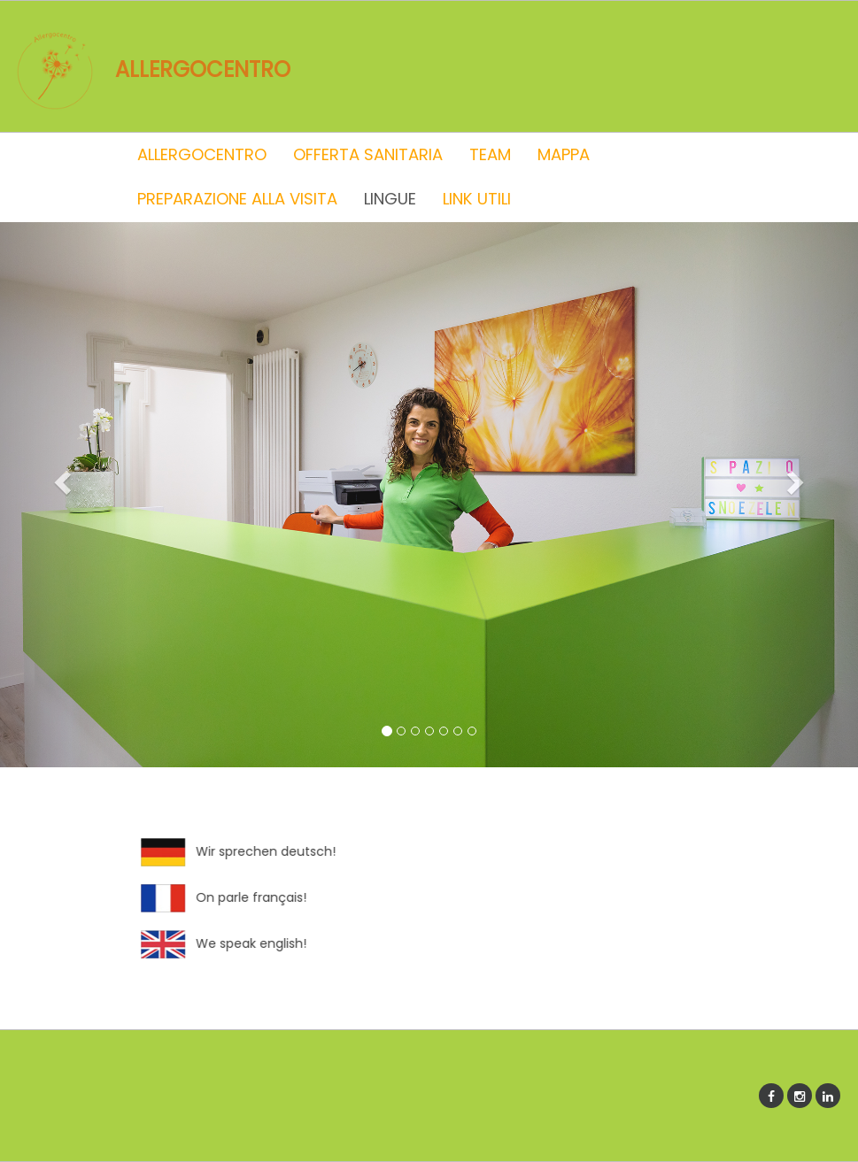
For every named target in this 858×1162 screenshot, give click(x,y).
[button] (64, 481)
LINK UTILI (477, 199)
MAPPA (563, 154)
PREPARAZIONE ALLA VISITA (237, 199)
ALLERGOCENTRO (202, 154)
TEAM (490, 154)
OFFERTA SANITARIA (368, 154)
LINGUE (390, 199)
